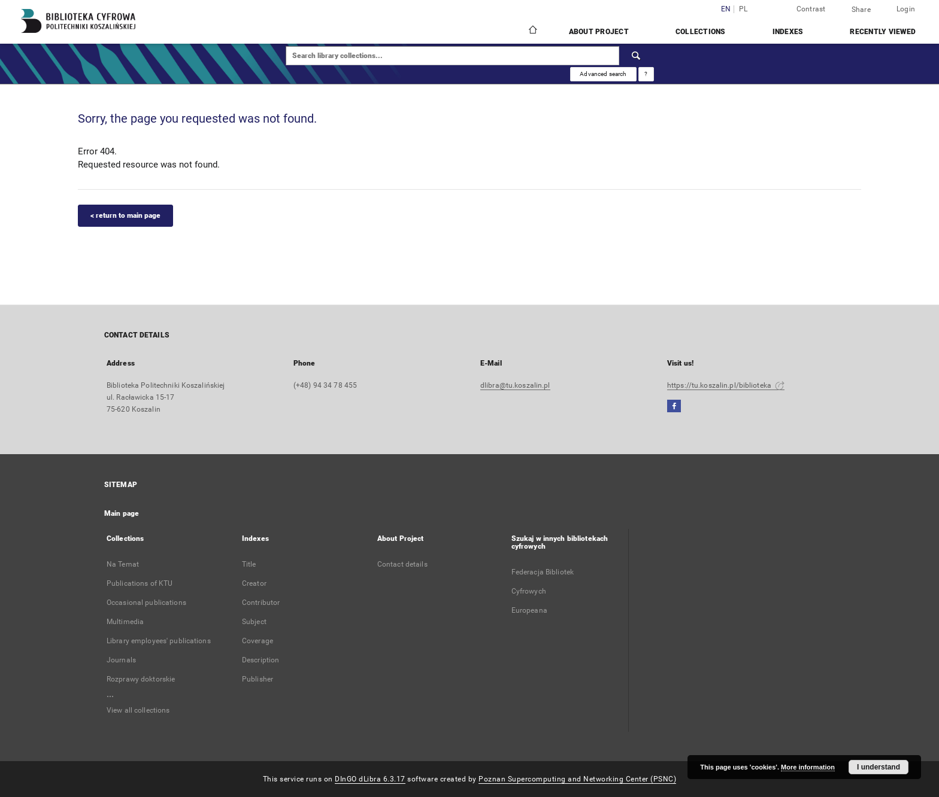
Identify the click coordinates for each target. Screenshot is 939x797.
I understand (878, 767)
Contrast (811, 9)
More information (808, 767)
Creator (254, 583)
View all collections (138, 710)
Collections (701, 32)
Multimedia (125, 621)
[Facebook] (674, 406)
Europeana (529, 610)
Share (861, 9)
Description (260, 660)
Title (249, 564)
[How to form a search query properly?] (646, 74)
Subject (254, 621)
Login (905, 9)
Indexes (788, 32)
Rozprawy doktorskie (141, 679)
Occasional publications (146, 602)
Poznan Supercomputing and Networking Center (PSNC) (577, 779)
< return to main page (125, 215)
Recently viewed (883, 32)
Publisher (257, 679)
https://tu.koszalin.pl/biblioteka (725, 385)
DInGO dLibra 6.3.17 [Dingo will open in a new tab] (370, 779)
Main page (121, 513)
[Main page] (532, 31)
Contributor (261, 602)
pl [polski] (743, 9)
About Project (599, 32)
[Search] (636, 55)
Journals (121, 660)
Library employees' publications (159, 641)
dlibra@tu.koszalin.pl (515, 385)
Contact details (402, 564)
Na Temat (123, 564)
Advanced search (603, 74)
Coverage (257, 641)
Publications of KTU (139, 583)
